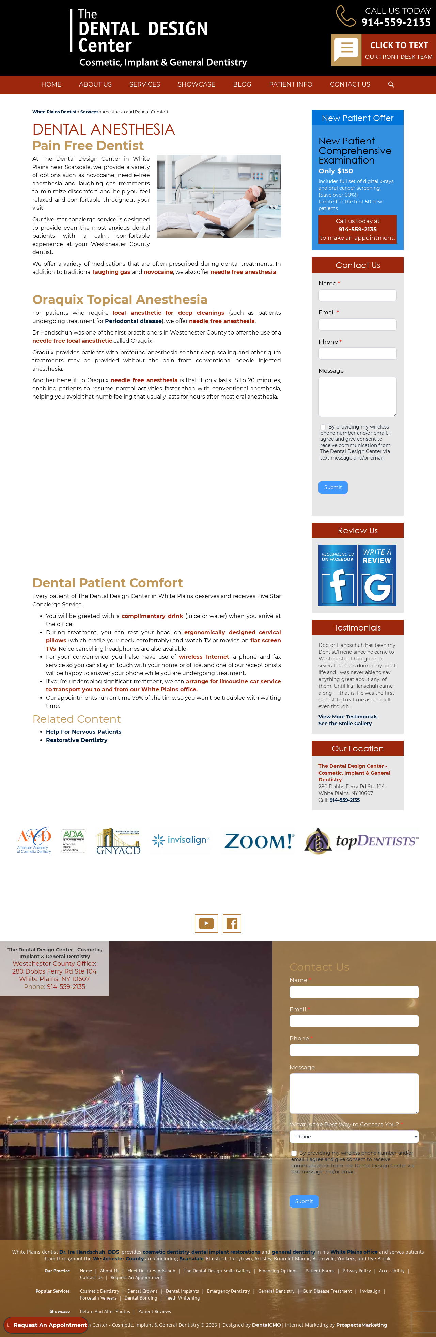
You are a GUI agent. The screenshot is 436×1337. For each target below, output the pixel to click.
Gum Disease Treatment (327, 1291)
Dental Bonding (141, 1298)
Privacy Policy (357, 1271)
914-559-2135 (396, 22)
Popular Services (53, 1291)
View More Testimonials (347, 717)
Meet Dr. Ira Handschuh (151, 1271)
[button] (391, 85)
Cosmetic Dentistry (99, 1291)
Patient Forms (320, 1271)
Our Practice (57, 1271)
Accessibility (392, 1271)
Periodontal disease (133, 321)
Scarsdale (192, 1259)
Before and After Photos (105, 1311)
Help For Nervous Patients (84, 732)
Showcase (196, 84)
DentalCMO (266, 1325)
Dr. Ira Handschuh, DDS (89, 1252)
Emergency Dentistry (228, 1291)
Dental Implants (182, 1291)
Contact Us (350, 84)
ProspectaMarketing (361, 1325)
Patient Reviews (154, 1311)
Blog (242, 84)
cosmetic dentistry (166, 1252)
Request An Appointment (136, 1277)
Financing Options (278, 1271)
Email (328, 312)
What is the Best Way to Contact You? (346, 1124)
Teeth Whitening (183, 1298)
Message (331, 370)
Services (144, 84)
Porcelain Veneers (98, 1298)
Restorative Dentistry (77, 740)
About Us (95, 84)
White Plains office (354, 1252)
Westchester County (118, 1259)
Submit (333, 487)
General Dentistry (276, 1291)
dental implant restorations (225, 1252)
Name (329, 283)
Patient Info (290, 84)
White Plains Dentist (54, 111)
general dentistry (293, 1252)
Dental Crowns (142, 1291)
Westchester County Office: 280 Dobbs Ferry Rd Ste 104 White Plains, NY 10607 (54, 971)
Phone (330, 341)
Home (51, 84)
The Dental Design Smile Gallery (217, 1271)
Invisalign (370, 1291)
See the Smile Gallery (345, 723)
